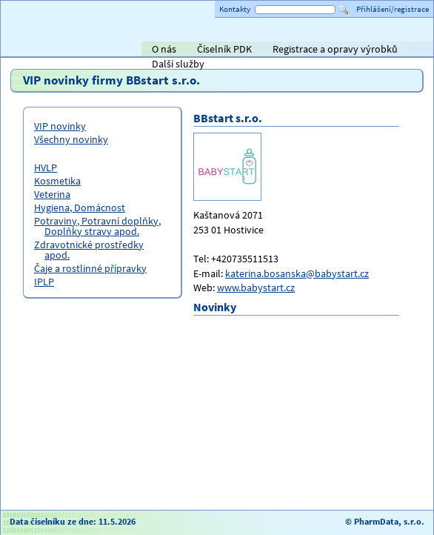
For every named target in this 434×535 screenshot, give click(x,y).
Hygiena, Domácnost (79, 207)
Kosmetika (57, 180)
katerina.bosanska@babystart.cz (297, 273)
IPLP (44, 281)
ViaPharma (322, 50)
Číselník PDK (224, 49)
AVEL (189, 50)
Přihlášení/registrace (392, 9)
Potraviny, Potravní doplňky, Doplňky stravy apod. (97, 226)
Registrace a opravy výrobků (335, 49)
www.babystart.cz (256, 287)
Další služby (178, 63)
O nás (164, 49)
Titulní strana (36, 49)
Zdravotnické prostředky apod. (89, 250)
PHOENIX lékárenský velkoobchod (405, 50)
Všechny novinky (71, 139)
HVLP (45, 167)
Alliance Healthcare (262, 50)
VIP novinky (60, 126)
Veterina (52, 194)
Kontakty (234, 9)
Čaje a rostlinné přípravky (90, 268)
